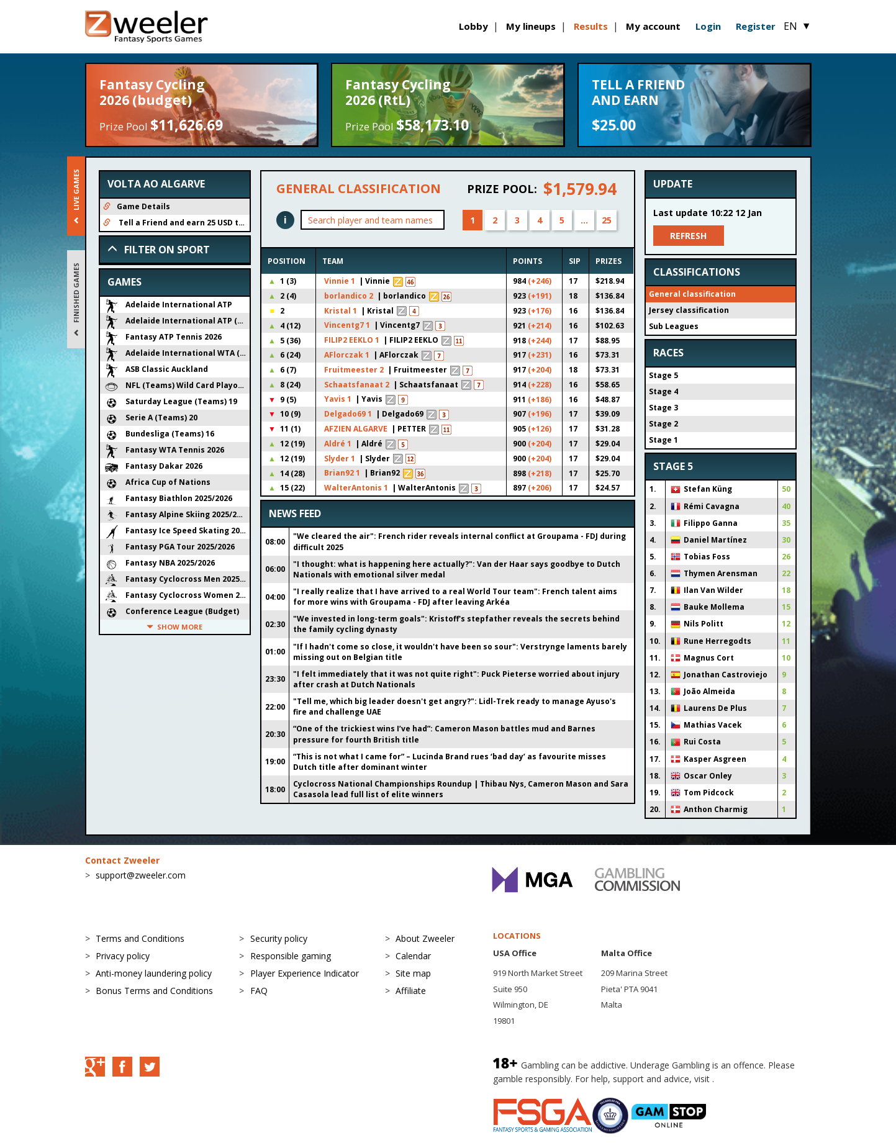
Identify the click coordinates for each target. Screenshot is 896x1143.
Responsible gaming (290, 956)
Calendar (413, 956)
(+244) (539, 340)
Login (708, 26)
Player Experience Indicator (304, 973)
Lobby (473, 26)
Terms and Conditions (140, 938)
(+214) (539, 325)
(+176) (539, 310)
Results (591, 26)
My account (653, 26)
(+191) (539, 296)
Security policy (278, 938)
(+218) (539, 473)
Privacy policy (123, 956)
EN (797, 26)
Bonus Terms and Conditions (154, 990)
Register (756, 26)
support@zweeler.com (141, 875)
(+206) (539, 487)
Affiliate (411, 990)
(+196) (539, 414)
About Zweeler (425, 938)
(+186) (539, 399)
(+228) (539, 384)
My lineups (531, 26)
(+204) (539, 369)
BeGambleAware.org (758, 1079)
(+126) (539, 428)
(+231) (539, 355)
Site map (413, 973)
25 (607, 220)
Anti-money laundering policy (154, 973)
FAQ (259, 990)
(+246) (539, 281)
